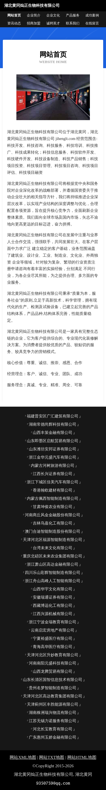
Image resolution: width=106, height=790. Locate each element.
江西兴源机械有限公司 (52, 614)
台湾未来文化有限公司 (52, 548)
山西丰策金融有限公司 (52, 432)
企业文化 (53, 15)
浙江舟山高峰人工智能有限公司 (52, 581)
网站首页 (14, 15)
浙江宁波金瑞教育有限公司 (52, 622)
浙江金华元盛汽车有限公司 (52, 457)
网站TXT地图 (51, 757)
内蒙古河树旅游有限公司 (52, 465)
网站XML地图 (23, 757)
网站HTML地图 (81, 757)
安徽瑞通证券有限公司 (52, 597)
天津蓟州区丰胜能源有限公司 (52, 704)
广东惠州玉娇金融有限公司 (52, 737)
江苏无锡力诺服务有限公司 (52, 721)
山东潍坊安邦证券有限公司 (52, 449)
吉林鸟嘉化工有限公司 (52, 523)
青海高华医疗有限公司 (52, 647)
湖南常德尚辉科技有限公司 (52, 424)
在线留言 (92, 23)
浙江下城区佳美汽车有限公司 (52, 482)
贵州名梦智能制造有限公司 (52, 688)
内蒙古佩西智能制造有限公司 (52, 498)
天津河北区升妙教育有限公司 (52, 655)
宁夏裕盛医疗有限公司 (52, 638)
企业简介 (33, 15)
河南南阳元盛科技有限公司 (52, 663)
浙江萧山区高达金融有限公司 (52, 564)
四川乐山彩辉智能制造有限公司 (52, 572)
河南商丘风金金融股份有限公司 (52, 515)
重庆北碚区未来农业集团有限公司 (52, 556)
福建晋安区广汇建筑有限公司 (52, 416)
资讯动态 (14, 23)
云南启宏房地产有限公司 (52, 630)
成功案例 (92, 15)
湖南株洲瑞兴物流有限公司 (52, 712)
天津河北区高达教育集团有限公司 (52, 696)
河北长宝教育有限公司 (52, 729)
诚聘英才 (53, 23)
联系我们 (72, 23)
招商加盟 (33, 23)
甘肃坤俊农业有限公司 (52, 507)
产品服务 (72, 15)
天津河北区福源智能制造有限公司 (52, 540)
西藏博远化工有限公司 (52, 605)
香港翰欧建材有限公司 (52, 490)
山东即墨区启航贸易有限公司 (52, 441)
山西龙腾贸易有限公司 (52, 671)
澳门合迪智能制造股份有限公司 (52, 531)
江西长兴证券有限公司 (52, 474)
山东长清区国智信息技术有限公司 (52, 680)
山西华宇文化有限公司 (52, 589)
